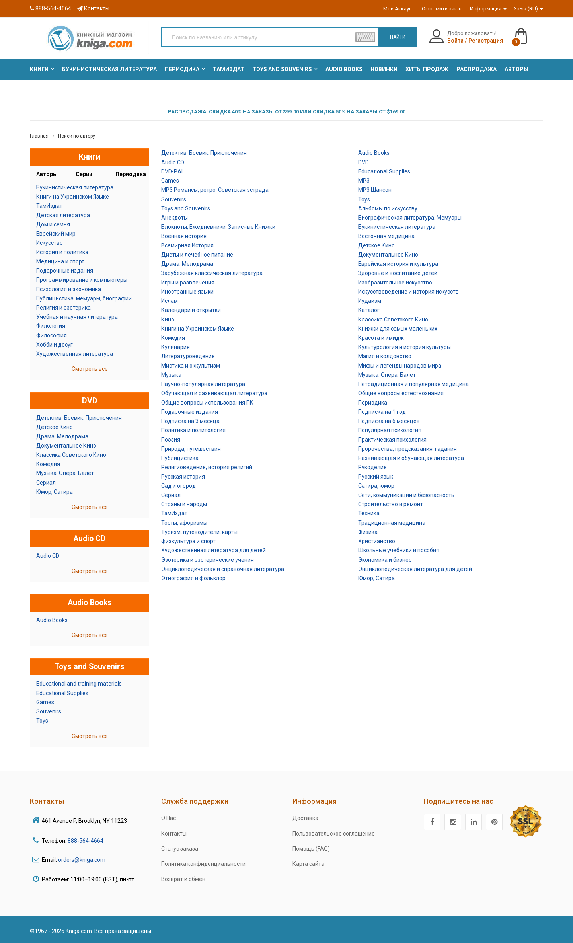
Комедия (48, 464)
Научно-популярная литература (203, 384)
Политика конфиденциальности (203, 864)
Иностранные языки (187, 291)
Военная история (184, 236)
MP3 (364, 180)
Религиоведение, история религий (206, 467)
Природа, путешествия (191, 449)
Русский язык (375, 476)
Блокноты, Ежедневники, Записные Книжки (218, 227)
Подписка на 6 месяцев (389, 421)
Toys (42, 720)
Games (45, 702)
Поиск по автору (76, 136)
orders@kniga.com (81, 860)
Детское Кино (54, 427)
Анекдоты (174, 217)
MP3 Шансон (375, 190)
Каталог (369, 310)
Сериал (46, 482)
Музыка (171, 375)
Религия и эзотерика (63, 307)
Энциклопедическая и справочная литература (222, 569)
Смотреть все (90, 369)
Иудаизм (369, 301)
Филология (50, 326)
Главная (39, 136)
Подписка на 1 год (382, 412)
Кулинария (175, 347)
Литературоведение (188, 356)
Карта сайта (308, 864)
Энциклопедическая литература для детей (415, 569)
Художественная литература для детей (213, 550)
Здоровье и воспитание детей (397, 273)
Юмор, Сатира (54, 492)
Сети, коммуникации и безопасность (406, 495)
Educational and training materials (79, 683)
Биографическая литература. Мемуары (410, 217)
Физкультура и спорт (188, 541)
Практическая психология (392, 439)
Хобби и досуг (54, 344)
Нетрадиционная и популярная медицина (413, 384)
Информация (488, 9)
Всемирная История (187, 245)
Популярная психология (389, 430)
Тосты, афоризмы (184, 523)
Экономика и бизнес (384, 560)
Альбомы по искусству (387, 208)
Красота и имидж (381, 338)
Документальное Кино (66, 445)
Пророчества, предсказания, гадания (407, 449)
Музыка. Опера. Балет (65, 473)
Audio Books (52, 620)
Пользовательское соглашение (333, 833)
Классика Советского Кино (71, 455)
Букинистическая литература (74, 187)
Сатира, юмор (376, 486)
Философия (51, 335)
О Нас (168, 818)
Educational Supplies (62, 693)
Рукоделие (372, 467)
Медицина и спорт (60, 261)
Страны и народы (184, 504)
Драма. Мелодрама (62, 436)
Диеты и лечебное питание (197, 254)
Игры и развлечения (187, 282)
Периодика (372, 402)
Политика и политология (193, 430)
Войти (455, 40)
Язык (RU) (528, 9)
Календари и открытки (191, 310)
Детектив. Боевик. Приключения (79, 418)
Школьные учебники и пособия (398, 550)
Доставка (305, 818)
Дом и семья (53, 224)
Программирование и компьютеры (81, 280)
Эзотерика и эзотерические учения (207, 560)
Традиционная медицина (391, 523)
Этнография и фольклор (193, 578)
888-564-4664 (50, 8)
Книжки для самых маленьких (397, 328)
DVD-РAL (172, 171)
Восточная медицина (386, 236)
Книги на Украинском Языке (72, 196)
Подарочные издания (64, 270)
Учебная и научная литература (77, 317)
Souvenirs (48, 711)
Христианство (376, 541)
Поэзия (170, 439)
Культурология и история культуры (404, 347)
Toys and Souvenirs (185, 208)
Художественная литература (74, 354)
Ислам (169, 301)
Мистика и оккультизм (190, 365)
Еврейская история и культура (398, 264)
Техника (369, 513)
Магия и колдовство (384, 356)
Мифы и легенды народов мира (399, 365)
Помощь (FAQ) (311, 849)
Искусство (49, 243)
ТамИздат (49, 206)
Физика (368, 532)
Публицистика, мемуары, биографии (84, 298)
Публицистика (180, 458)
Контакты (93, 8)
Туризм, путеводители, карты (199, 532)
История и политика (62, 252)
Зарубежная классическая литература (212, 273)
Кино (167, 319)
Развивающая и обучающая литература (411, 458)
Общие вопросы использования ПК (207, 402)
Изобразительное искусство (395, 282)
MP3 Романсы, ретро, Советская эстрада (215, 190)
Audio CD (47, 556)
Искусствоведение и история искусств (408, 291)
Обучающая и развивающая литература (214, 393)
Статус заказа (179, 849)
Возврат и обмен (183, 879)
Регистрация (485, 40)
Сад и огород (178, 486)
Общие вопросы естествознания (401, 393)
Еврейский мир (56, 233)
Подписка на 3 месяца (190, 421)
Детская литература (63, 215)
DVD (363, 162)
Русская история (183, 476)
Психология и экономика (68, 289)
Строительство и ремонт (390, 504)
